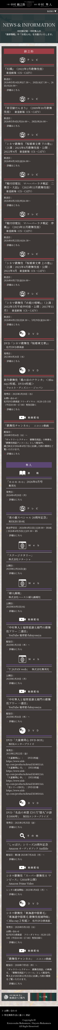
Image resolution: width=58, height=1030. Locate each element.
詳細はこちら (13, 89)
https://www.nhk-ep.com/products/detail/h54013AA (24, 782)
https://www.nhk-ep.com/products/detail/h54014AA (24, 792)
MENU (50, 11)
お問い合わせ (10, 1010)
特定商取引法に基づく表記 (17, 1015)
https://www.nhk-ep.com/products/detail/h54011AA (24, 762)
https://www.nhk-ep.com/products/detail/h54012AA (24, 772)
